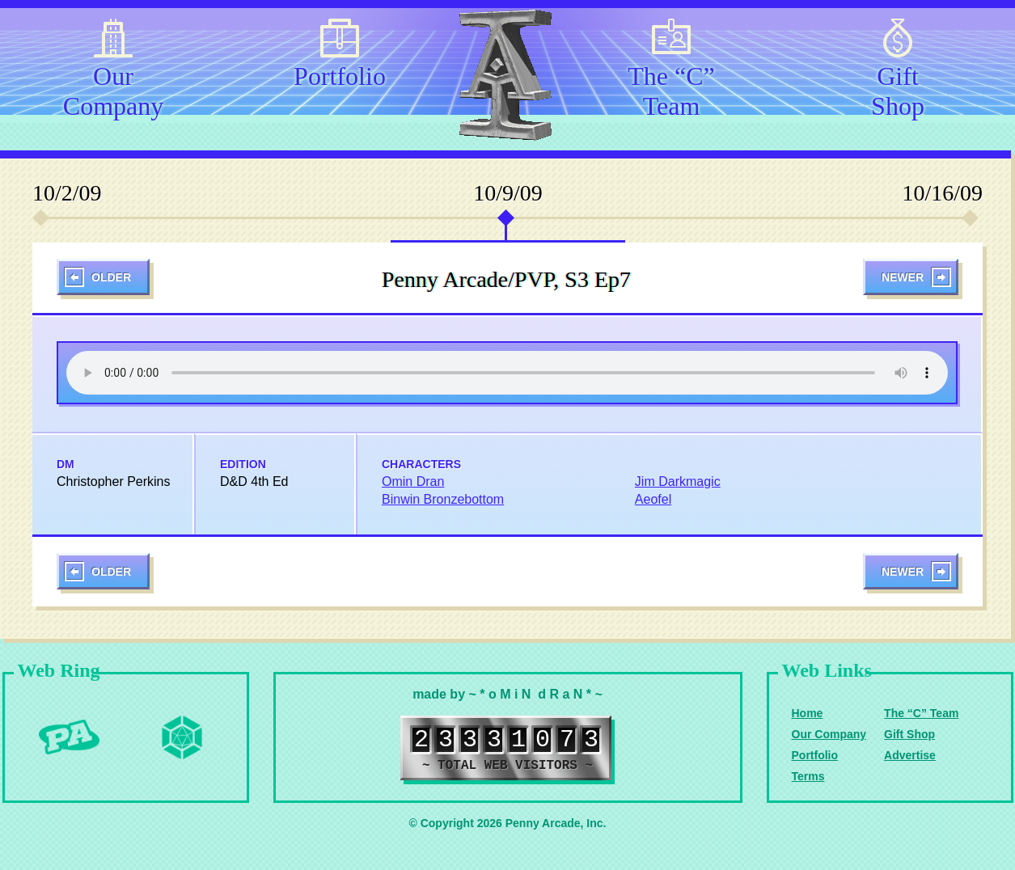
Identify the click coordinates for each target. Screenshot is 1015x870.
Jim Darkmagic (678, 481)
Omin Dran (413, 481)
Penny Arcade (68, 737)
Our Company (113, 88)
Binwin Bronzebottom (443, 499)
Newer (903, 277)
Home (807, 713)
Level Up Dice (182, 737)
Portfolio (340, 76)
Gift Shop (897, 88)
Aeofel (653, 499)
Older (111, 277)
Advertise (910, 755)
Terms (808, 776)
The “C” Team (671, 88)
